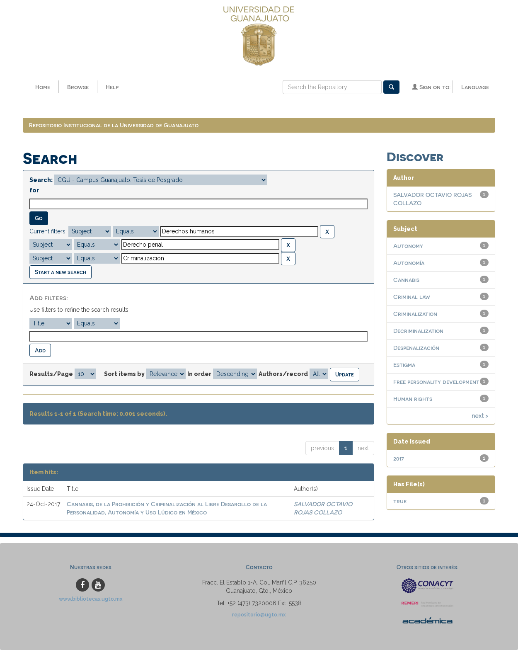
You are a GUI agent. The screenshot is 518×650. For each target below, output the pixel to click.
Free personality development (436, 382)
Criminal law (411, 297)
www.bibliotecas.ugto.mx (91, 599)
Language (475, 86)
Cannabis (406, 280)
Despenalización (416, 348)
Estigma (404, 365)
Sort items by (124, 374)
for (34, 190)
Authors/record (283, 374)
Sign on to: (431, 86)
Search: (41, 180)
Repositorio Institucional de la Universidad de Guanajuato (113, 125)
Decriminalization (418, 331)
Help (112, 86)
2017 (398, 458)
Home (42, 86)
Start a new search (60, 272)
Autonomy (408, 246)
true (400, 501)
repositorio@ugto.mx (259, 614)
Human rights (412, 399)
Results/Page (51, 374)
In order (199, 374)
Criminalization (415, 314)
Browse (78, 86)
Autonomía (408, 263)
